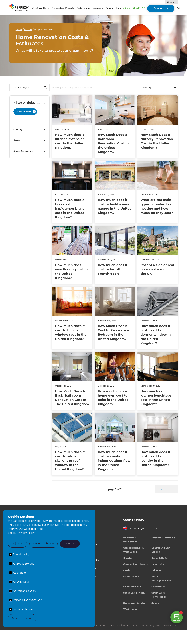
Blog (118, 8)
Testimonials (83, 8)
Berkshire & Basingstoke (130, 539)
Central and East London (160, 549)
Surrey (155, 603)
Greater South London (136, 564)
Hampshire (157, 564)
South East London (134, 592)
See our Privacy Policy (21, 532)
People (109, 8)
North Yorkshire (132, 586)
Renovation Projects (63, 8)
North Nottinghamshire (161, 578)
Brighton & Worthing (163, 537)
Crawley (127, 558)
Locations (98, 8)
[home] (20, 8)
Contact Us (161, 8)
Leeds (126, 570)
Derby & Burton (160, 558)
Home (19, 29)
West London (130, 609)
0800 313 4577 (134, 8)
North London (131, 576)
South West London (134, 603)
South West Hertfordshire (159, 594)
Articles (28, 29)
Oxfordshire (158, 586)
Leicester (156, 570)
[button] (40, 8)
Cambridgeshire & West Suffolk (133, 549)
